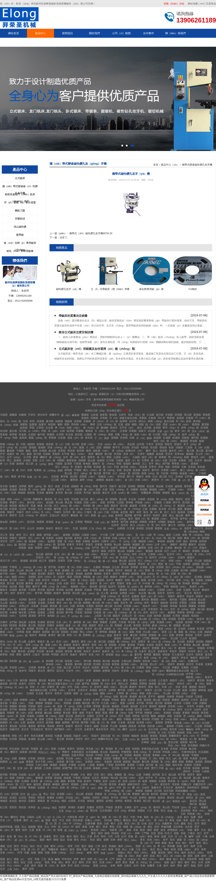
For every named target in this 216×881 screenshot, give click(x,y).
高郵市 (137, 648)
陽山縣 (179, 515)
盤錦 (42, 839)
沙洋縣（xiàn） (167, 557)
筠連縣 (78, 502)
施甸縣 (136, 463)
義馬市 (60, 573)
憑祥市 (186, 771)
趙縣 (96, 726)
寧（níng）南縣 (37, 489)
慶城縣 (104, 427)
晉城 (160, 833)
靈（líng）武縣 (8, 758)
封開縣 (162, 521)
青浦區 (137, 800)
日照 (77, 846)
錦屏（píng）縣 (150, 473)
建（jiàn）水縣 (159, 460)
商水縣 (125, 567)
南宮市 (87, 719)
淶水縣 (68, 719)
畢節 (111, 826)
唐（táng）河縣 (160, 570)
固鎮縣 (208, 631)
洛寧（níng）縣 (185, 580)
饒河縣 (87, 664)
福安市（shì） (158, 612)
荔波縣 (136, 470)
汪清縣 (194, 667)
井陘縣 (208, 726)
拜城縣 (34, 748)
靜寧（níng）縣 (190, 427)
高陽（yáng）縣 (28, 719)
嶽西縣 (46, 631)
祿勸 (167, 466)
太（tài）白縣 (202, 447)
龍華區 (143, 797)
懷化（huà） (81, 839)
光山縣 (20, 570)
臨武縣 (68, 538)
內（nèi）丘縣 (17, 722)
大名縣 (121, 722)
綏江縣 (29, 463)
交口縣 (158, 690)
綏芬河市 (204, 657)
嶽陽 (33, 852)
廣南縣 (190, 453)
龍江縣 (67, 667)
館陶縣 (66, 722)
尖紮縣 (152, 418)
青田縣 (189, 635)
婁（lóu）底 (20, 836)
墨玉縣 (60, 739)
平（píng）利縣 (8, 437)
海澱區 (204, 807)
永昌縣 (32, 434)
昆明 (199, 865)
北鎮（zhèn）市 (83, 686)
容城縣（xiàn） (8, 719)
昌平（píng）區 (142, 807)
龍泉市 (117, 635)
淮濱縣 (160, 567)
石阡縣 (188, 476)
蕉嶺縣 (49, 521)
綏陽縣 (75, 486)
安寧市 (152, 466)
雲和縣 (143, 635)
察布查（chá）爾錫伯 (181, 729)
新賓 (184, 686)
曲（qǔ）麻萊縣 (70, 415)
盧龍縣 (159, 722)
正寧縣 (40, 427)
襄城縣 (126, 573)
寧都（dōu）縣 (8, 609)
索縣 (185, 758)
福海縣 (181, 732)
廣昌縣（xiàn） (18, 602)
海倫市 (73, 654)
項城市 (61, 567)
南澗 (90, 453)
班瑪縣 (178, 414)
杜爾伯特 (193, 661)
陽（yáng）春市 (124, 518)
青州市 (126, 596)
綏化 (163, 830)
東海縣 (78, 651)
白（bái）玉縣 (8, 492)
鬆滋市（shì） (109, 554)
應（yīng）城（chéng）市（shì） (72, 557)
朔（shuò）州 (65, 826)
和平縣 (174, 518)
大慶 (131, 849)
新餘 (176, 833)
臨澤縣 (70, 430)
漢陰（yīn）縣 (75, 437)
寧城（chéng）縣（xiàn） (119, 790)
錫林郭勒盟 (6, 826)
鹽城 (168, 859)
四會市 (152, 521)
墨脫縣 (208, 761)
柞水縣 (69, 434)
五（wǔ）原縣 (95, 787)
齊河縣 (41, 589)
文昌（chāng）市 (28, 515)
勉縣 (201, 441)
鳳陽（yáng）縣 (167, 628)
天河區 (81, 800)
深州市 (190, 706)
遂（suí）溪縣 (126, 631)
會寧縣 (13, 434)
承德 (157, 842)
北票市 (32, 683)
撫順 (90, 846)
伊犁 (53, 826)
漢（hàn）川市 (202, 554)
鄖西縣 (207, 560)
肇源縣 (69, 664)
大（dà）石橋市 (46, 686)
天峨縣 (146, 774)
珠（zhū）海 (52, 865)
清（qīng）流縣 (146, 622)
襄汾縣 (123, 696)
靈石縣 (203, 699)
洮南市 (87, 670)
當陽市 (52, 560)
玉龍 (190, 460)
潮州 (169, 852)
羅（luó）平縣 (111, 466)
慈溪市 (159, 644)
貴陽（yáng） (101, 865)
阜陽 (36, 859)
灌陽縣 (153, 781)
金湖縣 (31, 651)
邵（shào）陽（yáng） (197, 839)
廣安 (93, 833)
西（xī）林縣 (7, 777)
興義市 (140, 476)
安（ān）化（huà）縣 (153, 538)
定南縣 (41, 609)
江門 (111, 859)
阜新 (32, 686)
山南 (38, 817)
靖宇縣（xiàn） (194, 673)
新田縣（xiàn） (125, 534)
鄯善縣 (65, 755)
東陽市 (41, 641)
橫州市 (65, 784)
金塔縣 (157, 427)
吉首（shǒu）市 (173, 528)
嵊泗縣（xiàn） (159, 638)
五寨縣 (198, 696)
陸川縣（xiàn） (128, 777)
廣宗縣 (136, 719)
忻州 (96, 836)
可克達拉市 (37, 729)
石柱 (52, 794)
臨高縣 (181, 512)
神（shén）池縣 (9, 699)
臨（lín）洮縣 (153, 424)
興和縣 (22, 787)
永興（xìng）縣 (92, 538)
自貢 (153, 833)
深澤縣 (141, 726)
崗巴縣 (149, 764)
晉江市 (210, 618)
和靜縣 (136, 748)
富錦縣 (49, 661)
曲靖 (16, 849)
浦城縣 (185, 615)
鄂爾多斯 (53, 849)
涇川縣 (22, 430)
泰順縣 (112, 644)
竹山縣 (198, 560)
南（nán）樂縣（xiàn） (13, 576)
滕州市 (32, 599)
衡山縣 (117, 544)
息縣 (151, 567)
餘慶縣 (13, 486)
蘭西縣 (157, 654)
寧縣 (31, 427)
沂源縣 (41, 599)
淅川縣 (184, 570)
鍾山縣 (172, 774)
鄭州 (81, 862)
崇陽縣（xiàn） (135, 551)
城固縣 (31, 444)
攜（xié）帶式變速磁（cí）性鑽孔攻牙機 (20, 187)
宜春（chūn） (7, 852)
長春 (142, 865)
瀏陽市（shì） (60, 547)
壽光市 (197, 593)
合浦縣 (25, 781)
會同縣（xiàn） (52, 534)
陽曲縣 (162, 706)
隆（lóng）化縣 (124, 712)
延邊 (9, 836)
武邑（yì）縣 (44, 709)
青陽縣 (118, 625)
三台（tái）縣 (70, 508)
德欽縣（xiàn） (101, 450)
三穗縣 (202, 473)
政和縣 (157, 615)
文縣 (120, 424)
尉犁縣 (183, 748)
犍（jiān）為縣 (100, 505)
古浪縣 (123, 430)
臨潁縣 (88, 573)
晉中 (185, 846)
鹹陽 (57, 859)
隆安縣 (112, 784)
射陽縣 (201, 648)
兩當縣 (52, 424)
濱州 (16, 846)
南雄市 (49, 528)
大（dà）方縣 (168, 479)
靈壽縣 (170, 726)
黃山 (82, 836)
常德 (117, 849)
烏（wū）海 (203, 820)
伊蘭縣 (175, 667)
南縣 (179, 538)
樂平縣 (69, 612)
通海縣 (194, 463)
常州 (70, 865)
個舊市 (91, 457)
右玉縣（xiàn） (109, 703)
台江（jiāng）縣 (121, 473)
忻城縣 (74, 774)
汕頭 (2, 862)
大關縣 (58, 463)
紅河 (123, 836)
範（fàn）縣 (184, 573)
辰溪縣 (76, 534)
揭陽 (118, 859)
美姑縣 (159, 486)
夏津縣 (22, 589)
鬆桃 (147, 476)
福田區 (189, 797)
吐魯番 (17, 820)
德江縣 (163, 476)
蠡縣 (153, 716)
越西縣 (178, 486)
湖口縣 (201, 609)
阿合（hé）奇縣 (177, 745)
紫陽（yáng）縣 (38, 437)
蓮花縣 (60, 612)
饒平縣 (137, 515)
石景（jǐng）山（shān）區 (73, 810)
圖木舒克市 (102, 729)
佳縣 (131, 437)
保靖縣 (140, 528)
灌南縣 (59, 651)
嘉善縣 (67, 644)
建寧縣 (77, 622)
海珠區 (90, 800)
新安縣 (20, 583)
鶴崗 (146, 817)
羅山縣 (29, 570)
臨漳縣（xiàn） (145, 722)
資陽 (16, 826)
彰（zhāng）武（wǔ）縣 (14, 687)
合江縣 (172, 508)
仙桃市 (114, 547)
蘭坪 (148, 450)
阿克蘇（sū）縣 (95, 748)
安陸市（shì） (44, 557)
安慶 (26, 852)
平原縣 (32, 589)
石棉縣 (141, 499)
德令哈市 (42, 414)
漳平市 (41, 615)
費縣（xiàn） (110, 589)
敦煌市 (114, 427)
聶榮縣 (4, 761)
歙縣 (28, 631)
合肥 (206, 865)
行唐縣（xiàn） (184, 726)
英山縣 (39, 554)
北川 (39, 508)
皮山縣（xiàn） (46, 739)
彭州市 (67, 512)
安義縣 (97, 612)
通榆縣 (97, 670)
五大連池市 (178, 654)
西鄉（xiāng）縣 (9, 444)
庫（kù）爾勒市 (9, 751)
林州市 (46, 580)
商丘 (159, 855)
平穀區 (109, 807)
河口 (2, 457)
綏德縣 (157, 437)
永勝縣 (182, 460)
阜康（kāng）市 (142, 751)
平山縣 (113, 726)
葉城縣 (202, 739)
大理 (117, 836)
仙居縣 (127, 638)
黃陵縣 (40, 444)
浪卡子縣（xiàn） (45, 761)
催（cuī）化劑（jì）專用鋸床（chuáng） (20, 243)
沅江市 (136, 538)
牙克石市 (168, 787)
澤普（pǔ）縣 (158, 742)
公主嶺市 (163, 680)
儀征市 (146, 648)
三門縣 (145, 638)
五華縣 (79, 521)
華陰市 (168, 444)
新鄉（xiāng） (59, 852)
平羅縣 (195, 755)
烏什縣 (25, 748)
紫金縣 (4, 521)
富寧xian (179, 453)
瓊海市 (44, 515)
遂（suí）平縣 (173, 563)
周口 (129, 852)
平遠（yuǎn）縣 (64, 522)
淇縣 (30, 580)
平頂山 (24, 846)
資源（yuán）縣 (111, 781)
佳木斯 (188, 826)
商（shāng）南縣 (103, 434)
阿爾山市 (186, 784)
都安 (89, 774)
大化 (82, 774)
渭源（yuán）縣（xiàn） (176, 424)
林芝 (54, 820)
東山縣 (143, 618)
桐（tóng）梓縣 (89, 486)
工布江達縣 (41, 764)
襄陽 (40, 852)
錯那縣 (60, 761)
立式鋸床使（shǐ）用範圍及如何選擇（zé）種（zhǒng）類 (97, 348)
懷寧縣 (103, 631)
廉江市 (172, 525)
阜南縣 (107, 628)
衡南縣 (126, 544)
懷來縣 (195, 712)
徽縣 (59, 424)
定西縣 (49, 719)
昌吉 (150, 823)
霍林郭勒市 (193, 787)
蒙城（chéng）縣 (161, 625)
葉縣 (143, 580)
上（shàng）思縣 (9, 781)
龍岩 (172, 839)
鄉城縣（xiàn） (157, 489)
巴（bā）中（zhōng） (70, 823)
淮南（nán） (154, 839)
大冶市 (123, 563)
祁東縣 (98, 544)
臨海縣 (31, 722)
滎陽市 (120, 583)
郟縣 (127, 580)
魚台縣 (142, 593)
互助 (25, 421)
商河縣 (98, 599)
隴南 (99, 823)
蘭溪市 (75, 641)
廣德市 (92, 625)
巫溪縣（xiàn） (65, 794)
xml (202, 3)
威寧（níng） (87, 479)
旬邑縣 (144, 447)
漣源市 (188, 528)
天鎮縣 (125, 706)
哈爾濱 (151, 865)
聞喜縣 (166, 699)
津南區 (32, 797)
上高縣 (192, 602)
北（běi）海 (149, 846)
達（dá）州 (146, 842)
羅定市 (65, 515)
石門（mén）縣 (18, 541)
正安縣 (65, 486)
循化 (2, 421)
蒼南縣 (131, 644)
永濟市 (96, 699)
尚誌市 (86, 667)
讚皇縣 (132, 726)
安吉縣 (181, 641)
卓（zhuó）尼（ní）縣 (105, 421)
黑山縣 (123, 686)
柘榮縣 (171, 612)
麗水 (85, 849)
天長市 (152, 628)
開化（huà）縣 (8, 641)
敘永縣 (162, 508)
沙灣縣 (164, 729)
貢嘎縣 (155, 761)
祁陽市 (13, 538)
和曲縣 (180, 696)
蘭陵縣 (123, 589)
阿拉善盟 (78, 820)
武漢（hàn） (106, 862)
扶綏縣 (22, 774)
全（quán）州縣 (186, 781)
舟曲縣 (87, 421)
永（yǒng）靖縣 (9, 424)
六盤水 (191, 833)
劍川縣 (37, 453)
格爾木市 (54, 414)
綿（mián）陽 (178, 855)
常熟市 (173, 651)
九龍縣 (78, 492)
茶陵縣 (22, 547)
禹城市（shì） (197, 586)
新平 (151, 463)
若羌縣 (174, 748)
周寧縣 (181, 612)
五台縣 (68, 699)
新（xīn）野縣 (142, 570)
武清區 (13, 797)
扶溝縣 (143, 567)
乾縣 (171, 447)
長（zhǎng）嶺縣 (140, 671)
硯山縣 (91, 460)
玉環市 (198, 635)
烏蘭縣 (22, 414)
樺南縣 (97, 661)
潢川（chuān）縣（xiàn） (180, 567)
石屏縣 (145, 460)
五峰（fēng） (74, 560)
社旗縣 (175, 570)
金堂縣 (124, 512)
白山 (157, 823)
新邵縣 (61, 544)
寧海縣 (187, 644)
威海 (89, 852)
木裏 (104, 489)
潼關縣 (107, 447)
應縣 (122, 703)
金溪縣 (41, 602)
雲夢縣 (97, 557)
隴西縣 (196, 424)
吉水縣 (118, 606)
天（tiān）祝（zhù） (106, 430)
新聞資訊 (67, 33)
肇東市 (83, 654)
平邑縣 (97, 589)
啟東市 (106, 651)
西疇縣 (82, 460)
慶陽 (183, 823)
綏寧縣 (203, 541)
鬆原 (142, 830)
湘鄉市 (173, 544)
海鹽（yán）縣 (53, 644)
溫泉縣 (23, 751)
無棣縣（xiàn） (79, 586)
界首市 (88, 628)
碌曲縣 (59, 421)
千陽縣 (20, 450)
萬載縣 (201, 602)
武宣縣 (56, 774)
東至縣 (137, 625)
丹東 (23, 849)
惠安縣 (50, 622)
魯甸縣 (87, 463)
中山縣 (167, 690)
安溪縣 (41, 622)
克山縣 (4, 667)
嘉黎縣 (29, 761)
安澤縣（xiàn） (180, 693)
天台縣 (136, 638)
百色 (118, 826)
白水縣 (23, 447)
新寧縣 (193, 541)
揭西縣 (128, 515)
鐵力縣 (106, 661)
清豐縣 (32, 576)
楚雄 (39, 826)
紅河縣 (27, 457)
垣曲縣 (131, 699)
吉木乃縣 (153, 729)
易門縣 (166, 463)
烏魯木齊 (192, 859)
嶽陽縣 (170, 541)
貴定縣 (127, 470)
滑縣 (72, 580)
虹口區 (4, 807)
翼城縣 (133, 696)
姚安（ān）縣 (149, 457)
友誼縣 (106, 664)
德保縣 (67, 777)
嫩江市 (138, 657)
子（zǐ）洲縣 (101, 438)
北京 (2, 868)
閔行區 (193, 804)
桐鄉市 (209, 641)
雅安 (203, 823)
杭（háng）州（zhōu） (149, 862)
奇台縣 (104, 751)
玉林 (211, 836)
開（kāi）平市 (17, 528)
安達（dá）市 (96, 654)
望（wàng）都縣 (192, 716)
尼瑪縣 (143, 758)
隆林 (199, 774)
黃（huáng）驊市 (173, 709)
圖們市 (51, 670)
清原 (177, 686)
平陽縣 (140, 644)
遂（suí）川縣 (67, 606)
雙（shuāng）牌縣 (199, 534)
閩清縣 (13, 625)
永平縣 (65, 453)
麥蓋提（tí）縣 (188, 739)
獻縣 (2, 712)
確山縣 (205, 563)
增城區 (4, 800)
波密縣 (198, 761)
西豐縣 (143, 683)
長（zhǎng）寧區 (47, 807)
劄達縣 (107, 758)
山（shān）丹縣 (37, 430)
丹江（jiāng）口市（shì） (152, 560)
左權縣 (76, 703)
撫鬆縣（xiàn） (194, 677)
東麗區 (50, 797)
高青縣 (51, 599)
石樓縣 (193, 690)
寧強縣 (193, 441)
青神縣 (129, 502)
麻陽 (39, 534)
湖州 (161, 859)
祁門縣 (210, 628)
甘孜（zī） (6, 820)
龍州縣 (4, 774)
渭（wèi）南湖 (105, 849)
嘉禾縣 (78, 538)
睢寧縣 (4, 654)
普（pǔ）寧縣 (105, 515)
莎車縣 (145, 742)
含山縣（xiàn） (151, 631)
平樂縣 (97, 781)
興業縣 (105, 777)
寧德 (166, 849)
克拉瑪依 (178, 826)
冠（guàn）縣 (135, 586)
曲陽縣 (161, 716)
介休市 (194, 699)
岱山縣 (174, 638)
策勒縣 (22, 739)
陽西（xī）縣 (142, 518)
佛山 (60, 862)
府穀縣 (185, 437)
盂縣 (59, 706)
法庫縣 (112, 690)
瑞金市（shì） (151, 606)
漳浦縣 (172, 618)
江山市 (183, 638)
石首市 (142, 554)
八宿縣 (91, 764)
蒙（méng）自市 (58, 457)
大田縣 (122, 622)
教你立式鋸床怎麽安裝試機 (76, 332)
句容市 (108, 648)
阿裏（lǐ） (173, 810)
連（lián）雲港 (133, 855)
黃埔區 (72, 807)
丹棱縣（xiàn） (143, 502)
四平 (206, 833)
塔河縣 (45, 654)
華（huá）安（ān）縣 (106, 618)
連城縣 (51, 615)
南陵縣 (42, 635)
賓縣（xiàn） (153, 667)
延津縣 (68, 463)
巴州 (176, 823)
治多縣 (94, 414)
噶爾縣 (98, 758)
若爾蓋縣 (146, 492)
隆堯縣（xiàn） (198, 719)
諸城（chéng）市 (110, 596)
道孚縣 (59, 492)
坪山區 (133, 797)
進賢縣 (88, 612)
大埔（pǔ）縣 (101, 522)
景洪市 (169, 453)
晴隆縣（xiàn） (107, 476)
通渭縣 (205, 424)
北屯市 (78, 729)
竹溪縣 (188, 560)
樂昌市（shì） (63, 528)
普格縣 (22, 489)
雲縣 (34, 460)
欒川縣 (10, 583)
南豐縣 (87, 602)
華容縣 (161, 541)
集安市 (208, 677)
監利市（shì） (175, 554)
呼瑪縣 (55, 654)
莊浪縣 (204, 427)
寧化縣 (131, 622)
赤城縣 (176, 712)
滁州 (183, 852)
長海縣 (93, 690)
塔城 (22, 817)
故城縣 (4, 709)
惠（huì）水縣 (24, 470)
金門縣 (13, 622)
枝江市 (43, 560)
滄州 (145, 855)
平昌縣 (75, 499)
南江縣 (84, 499)
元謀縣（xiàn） (121, 457)
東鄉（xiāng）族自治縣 (161, 421)
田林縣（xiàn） (25, 777)
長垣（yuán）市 (146, 576)
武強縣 (32, 709)
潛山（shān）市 (89, 631)
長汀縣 (107, 615)
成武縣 (13, 586)
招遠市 (190, 596)
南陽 (120, 855)
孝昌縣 (124, 557)
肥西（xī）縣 (74, 635)
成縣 (127, 424)
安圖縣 (185, 667)
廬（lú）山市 (139, 609)
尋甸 (160, 466)
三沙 (149, 810)
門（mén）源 (202, 418)
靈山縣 (196, 777)
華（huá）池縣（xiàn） (68, 427)
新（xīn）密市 (107, 583)
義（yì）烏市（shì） (58, 641)
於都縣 (201, 606)
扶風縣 (43, 450)
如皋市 (96, 651)
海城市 (202, 686)
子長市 (150, 444)
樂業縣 (39, 777)
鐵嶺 (107, 833)
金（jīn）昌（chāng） (163, 817)
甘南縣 (32, 667)
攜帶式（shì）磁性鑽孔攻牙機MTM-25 (90, 233)
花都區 (32, 800)
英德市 (156, 515)
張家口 (64, 849)
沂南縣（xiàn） (165, 589)
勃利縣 (13, 661)
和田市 (79, 739)
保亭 (138, 512)
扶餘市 (115, 670)
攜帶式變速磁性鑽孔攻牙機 (197, 164)
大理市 (141, 453)
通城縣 (149, 551)
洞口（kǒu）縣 (8, 544)
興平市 (116, 447)
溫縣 (69, 576)
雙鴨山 (117, 820)
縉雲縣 (179, 635)
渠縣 (187, 499)
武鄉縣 (203, 703)
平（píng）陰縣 (112, 599)
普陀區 (13, 807)
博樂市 (65, 751)
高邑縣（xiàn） (156, 726)
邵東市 (70, 544)
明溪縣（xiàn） (165, 622)
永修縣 (13, 612)
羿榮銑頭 (20, 218)
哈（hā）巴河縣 (167, 732)
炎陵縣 (202, 544)
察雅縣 (100, 764)
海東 (185, 820)
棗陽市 (191, 557)
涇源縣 (128, 755)
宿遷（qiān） (184, 849)
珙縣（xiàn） (91, 502)
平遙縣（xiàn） (18, 703)
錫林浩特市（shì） (137, 784)
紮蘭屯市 (156, 787)
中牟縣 (146, 583)
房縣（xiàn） (175, 560)
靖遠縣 (22, 434)
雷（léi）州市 (158, 525)
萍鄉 (189, 830)
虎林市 (171, 664)
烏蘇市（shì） (81, 735)
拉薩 (46, 846)
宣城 (69, 839)
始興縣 (121, 528)
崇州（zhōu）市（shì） (39, 512)
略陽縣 (184, 441)
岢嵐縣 (189, 696)
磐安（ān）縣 (88, 641)
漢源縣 (151, 499)
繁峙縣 (52, 699)
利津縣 (23, 599)
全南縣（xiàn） (27, 609)
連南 (164, 515)
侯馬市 (58, 693)
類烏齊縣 (120, 764)
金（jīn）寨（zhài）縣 (12, 628)
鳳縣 (2, 450)
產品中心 (40, 33)
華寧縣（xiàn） (180, 463)
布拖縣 (13, 489)
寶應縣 (113, 499)
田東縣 (86, 777)
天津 (88, 862)
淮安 (30, 859)
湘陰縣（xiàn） (147, 541)
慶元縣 (134, 635)
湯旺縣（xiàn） (151, 661)
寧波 (54, 862)
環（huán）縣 (91, 427)
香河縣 (119, 709)
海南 (210, 810)
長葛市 (107, 573)
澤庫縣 (143, 418)
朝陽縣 (95, 683)
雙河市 (49, 729)
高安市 (124, 602)
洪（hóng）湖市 (127, 554)
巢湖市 (52, 635)
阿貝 (81, 817)
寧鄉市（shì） (43, 547)
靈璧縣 (63, 628)
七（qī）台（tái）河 (54, 817)
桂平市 (149, 777)
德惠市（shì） (178, 680)
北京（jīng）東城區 (125, 810)
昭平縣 (181, 774)
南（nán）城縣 (110, 602)
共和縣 (103, 418)
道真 (57, 486)
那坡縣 (58, 777)
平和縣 (124, 618)
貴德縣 (85, 418)
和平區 (114, 797)
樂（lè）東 (156, 512)
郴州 (69, 836)
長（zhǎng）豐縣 (102, 635)
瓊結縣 (136, 761)
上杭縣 (98, 615)
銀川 (9, 859)
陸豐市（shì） (17, 521)
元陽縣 (119, 460)
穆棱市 (175, 657)
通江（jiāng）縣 (99, 499)
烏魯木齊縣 (77, 755)
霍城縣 (163, 735)
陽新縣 (132, 563)
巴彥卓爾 (90, 823)
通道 (11, 534)
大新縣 (205, 771)
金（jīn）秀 (43, 774)
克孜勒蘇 (186, 810)
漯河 (55, 836)
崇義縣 (69, 609)
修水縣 (22, 612)
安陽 (179, 846)
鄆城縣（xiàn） (200, 583)
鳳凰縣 (158, 528)
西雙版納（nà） (176, 830)
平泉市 (89, 712)
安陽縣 (100, 580)
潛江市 (105, 547)
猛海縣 (159, 453)
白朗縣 (56, 768)
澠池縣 (79, 573)
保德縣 (170, 696)
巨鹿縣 (155, 719)
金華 (112, 865)
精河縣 (33, 751)
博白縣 (114, 777)
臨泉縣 (134, 628)
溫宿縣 (80, 748)
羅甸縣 (68, 470)
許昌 (199, 846)
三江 (22, 784)
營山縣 (4, 505)
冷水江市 (198, 528)
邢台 (176, 852)
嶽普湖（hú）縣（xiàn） (164, 739)
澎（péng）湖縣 (186, 609)
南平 (165, 839)
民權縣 (109, 570)
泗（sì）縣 (51, 628)
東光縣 (66, 712)
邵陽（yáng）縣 (46, 544)
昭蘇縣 (135, 735)
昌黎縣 (168, 722)
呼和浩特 (67, 859)
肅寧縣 (38, 712)
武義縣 (111, 641)
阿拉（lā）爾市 (118, 729)
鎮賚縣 (106, 670)
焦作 (32, 846)
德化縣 (22, 622)
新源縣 (144, 735)
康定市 (106, 492)
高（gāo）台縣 (56, 430)
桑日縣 (145, 761)
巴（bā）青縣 (156, 758)
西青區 (41, 797)
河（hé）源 (35, 836)
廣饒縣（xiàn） (8, 599)
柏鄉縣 (4, 722)
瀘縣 (179, 508)
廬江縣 (61, 635)
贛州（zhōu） (150, 859)
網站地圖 (193, 3)
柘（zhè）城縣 (79, 570)
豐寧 (111, 712)
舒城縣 (30, 628)
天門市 (95, 547)
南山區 (180, 797)
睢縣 (101, 570)
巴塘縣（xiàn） (176, 489)
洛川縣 (75, 444)
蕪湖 (50, 859)
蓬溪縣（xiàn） (186, 505)
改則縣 (60, 758)
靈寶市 (51, 573)
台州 (200, 862)
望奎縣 (166, 654)
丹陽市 (127, 648)
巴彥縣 (140, 667)
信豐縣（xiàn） (102, 609)
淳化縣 (135, 447)
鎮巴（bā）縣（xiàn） (166, 441)
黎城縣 (22, 706)
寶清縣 (97, 664)
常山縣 (22, 641)
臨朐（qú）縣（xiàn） (153, 596)
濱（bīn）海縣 (8, 651)
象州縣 (65, 774)
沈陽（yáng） (35, 862)
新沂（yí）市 (204, 651)
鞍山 (159, 849)
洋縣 (22, 444)
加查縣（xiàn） (93, 761)
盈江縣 (200, 450)
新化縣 (209, 528)
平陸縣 (115, 699)
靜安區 (22, 807)
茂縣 (2, 499)
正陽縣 (4, 567)
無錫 (193, 865)
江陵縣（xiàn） (156, 554)
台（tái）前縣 (168, 573)
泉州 (135, 865)
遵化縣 (13, 726)
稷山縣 (157, 699)
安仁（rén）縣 (36, 538)
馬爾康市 (38, 499)
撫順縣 (193, 686)
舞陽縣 (98, 573)
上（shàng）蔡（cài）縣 (32, 567)
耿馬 (2, 460)
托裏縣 (58, 735)
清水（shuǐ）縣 (200, 431)
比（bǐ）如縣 (16, 762)
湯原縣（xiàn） (73, 661)
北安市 (190, 654)
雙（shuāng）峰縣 (194, 531)
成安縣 (131, 722)
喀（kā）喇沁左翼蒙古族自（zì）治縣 (58, 683)
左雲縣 (87, 706)
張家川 (142, 430)
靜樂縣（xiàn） (28, 699)
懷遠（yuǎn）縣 (18, 635)
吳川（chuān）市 (139, 525)
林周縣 (205, 768)
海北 (163, 810)
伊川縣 (170, 580)
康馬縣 (38, 768)
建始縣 (178, 547)
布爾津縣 (5, 735)
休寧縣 (20, 631)
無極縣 (123, 726)
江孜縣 (125, 768)
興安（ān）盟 (132, 823)
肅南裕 (89, 430)
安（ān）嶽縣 (61, 499)
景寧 (125, 635)
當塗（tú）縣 (169, 631)
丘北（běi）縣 (47, 460)
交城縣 (30, 693)
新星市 (4, 729)
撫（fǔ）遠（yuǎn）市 (31, 661)
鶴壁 (156, 830)
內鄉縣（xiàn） (198, 570)
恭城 (79, 781)
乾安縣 (125, 670)
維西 (88, 450)
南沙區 (22, 800)
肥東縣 (87, 635)
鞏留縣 (154, 735)
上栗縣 (50, 612)
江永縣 (176, 534)
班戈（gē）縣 (173, 758)
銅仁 (184, 842)
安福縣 (44, 606)
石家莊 (128, 865)
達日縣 (159, 414)
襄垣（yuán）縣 (46, 706)
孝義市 (148, 690)
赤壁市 (111, 551)
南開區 (86, 797)
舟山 (124, 849)
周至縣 (71, 450)
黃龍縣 (49, 444)
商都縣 (32, 787)
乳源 (75, 528)
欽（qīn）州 (7, 830)
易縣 (169, 716)
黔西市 (155, 479)
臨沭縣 (69, 589)
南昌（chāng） (82, 865)
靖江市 (90, 648)
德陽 (179, 839)
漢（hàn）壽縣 (72, 541)
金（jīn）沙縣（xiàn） (137, 479)
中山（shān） (14, 865)
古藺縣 (153, 508)
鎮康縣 (17, 460)
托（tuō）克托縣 (9, 794)
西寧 (70, 846)
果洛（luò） (199, 810)
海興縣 (57, 712)
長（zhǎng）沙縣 (80, 548)
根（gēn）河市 (113, 787)
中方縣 (104, 534)
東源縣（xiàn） (160, 518)
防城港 (115, 833)
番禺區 (41, 800)
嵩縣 (2, 583)
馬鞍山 (121, 852)
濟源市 (141, 563)
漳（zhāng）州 (131, 859)
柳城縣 (56, 784)
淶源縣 (207, 716)
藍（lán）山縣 (144, 534)
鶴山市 (4, 528)
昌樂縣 (135, 596)
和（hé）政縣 (183, 421)
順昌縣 (195, 615)
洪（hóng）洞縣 (109, 696)
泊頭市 (197, 709)
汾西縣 (67, 693)
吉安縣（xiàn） (132, 606)
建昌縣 (4, 683)
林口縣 (4, 661)
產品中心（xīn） (170, 164)
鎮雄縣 (20, 463)
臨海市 (208, 635)
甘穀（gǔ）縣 (165, 431)
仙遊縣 (179, 622)
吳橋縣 (10, 712)
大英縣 (142, 505)
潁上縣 (98, 628)
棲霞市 (180, 596)
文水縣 (39, 693)
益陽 (163, 836)
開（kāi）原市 (108, 683)
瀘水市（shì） (177, 450)
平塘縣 (77, 470)
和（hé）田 (115, 817)
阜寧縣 (210, 648)
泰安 (196, 849)
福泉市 (146, 470)
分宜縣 (126, 609)
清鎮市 (113, 486)
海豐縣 (40, 521)
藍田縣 (80, 450)
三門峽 (145, 833)
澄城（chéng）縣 (57, 447)
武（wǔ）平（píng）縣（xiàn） (74, 616)
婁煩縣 (153, 706)
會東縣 (51, 489)
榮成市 (205, 589)
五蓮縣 (187, 589)
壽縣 (180, 631)
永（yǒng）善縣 (44, 464)
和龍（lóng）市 (8, 670)
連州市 (147, 515)
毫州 (83, 846)
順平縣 (145, 716)
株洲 (173, 849)
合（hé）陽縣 (76, 447)
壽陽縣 (39, 703)
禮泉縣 (163, 447)
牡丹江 (168, 833)
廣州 (24, 868)
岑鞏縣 (174, 473)
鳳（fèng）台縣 (193, 631)
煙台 (193, 862)
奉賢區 (128, 800)
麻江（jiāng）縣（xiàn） (194, 470)
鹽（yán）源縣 (92, 489)
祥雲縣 (117, 453)
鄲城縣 (106, 567)
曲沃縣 (142, 696)
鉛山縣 (201, 599)
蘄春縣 (205, 551)
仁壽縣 (167, 502)
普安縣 (121, 476)
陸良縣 (143, 466)
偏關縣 (161, 696)
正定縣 (198, 726)
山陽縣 (88, 434)
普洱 (196, 823)
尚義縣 (30, 716)
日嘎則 (30, 817)
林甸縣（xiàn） (54, 664)
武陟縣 (77, 576)
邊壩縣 (53, 764)
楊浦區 (202, 804)
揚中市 (118, 648)
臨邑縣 (50, 589)
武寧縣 (32, 612)
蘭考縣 (29, 583)
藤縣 (63, 781)
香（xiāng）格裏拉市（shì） (128, 450)
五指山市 (54, 515)
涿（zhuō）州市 (114, 716)
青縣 (74, 712)
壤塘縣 (166, 492)
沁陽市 (61, 576)
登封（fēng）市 (79, 583)
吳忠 (135, 820)
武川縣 (158, 790)
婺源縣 (136, 599)
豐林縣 (137, 661)
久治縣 (150, 414)
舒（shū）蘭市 (119, 680)
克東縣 (208, 664)
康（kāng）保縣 (55, 716)
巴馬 (96, 774)
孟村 (205, 709)
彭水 (22, 794)
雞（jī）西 (51, 823)
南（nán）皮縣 (24, 712)
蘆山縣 (123, 499)
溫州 (165, 865)
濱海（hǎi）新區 (196, 794)
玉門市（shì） (127, 427)
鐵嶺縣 (152, 683)
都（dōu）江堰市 (82, 512)
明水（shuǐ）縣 (124, 654)
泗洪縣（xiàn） (48, 648)
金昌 (179, 817)
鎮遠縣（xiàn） (188, 473)
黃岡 (203, 849)
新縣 (11, 570)
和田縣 (69, 739)
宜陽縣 (199, 580)
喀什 (113, 823)
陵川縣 (159, 703)
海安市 (87, 651)
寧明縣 (13, 774)
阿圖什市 (205, 745)
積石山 (142, 421)
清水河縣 (168, 790)
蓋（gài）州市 (64, 686)
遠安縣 (132, 560)
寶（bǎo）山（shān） (76, 830)
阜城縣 (200, 706)
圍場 (97, 712)
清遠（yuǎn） (108, 853)
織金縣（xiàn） (114, 479)
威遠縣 (133, 505)
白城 (144, 823)
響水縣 (21, 651)
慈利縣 (205, 538)
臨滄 (192, 820)
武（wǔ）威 (37, 820)
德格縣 (21, 492)
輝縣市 (114, 576)
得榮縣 (134, 489)
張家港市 (163, 651)
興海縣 (206, 414)
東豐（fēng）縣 (66, 680)
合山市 (32, 774)
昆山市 (152, 651)
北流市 (95, 777)
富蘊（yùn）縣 (194, 732)
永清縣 (129, 709)
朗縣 (181, 761)
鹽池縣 (185, 755)
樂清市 (86, 644)
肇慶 (153, 852)
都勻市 (155, 470)
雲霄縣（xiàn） (186, 618)
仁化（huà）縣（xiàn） (102, 528)
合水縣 (49, 427)
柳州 (203, 855)
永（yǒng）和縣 (89, 693)
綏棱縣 (109, 654)
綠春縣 (101, 460)
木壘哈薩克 (77, 751)
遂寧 (196, 830)
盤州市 (103, 486)
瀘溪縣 (41, 612)
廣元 (210, 830)
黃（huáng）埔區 (56, 800)
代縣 (60, 699)
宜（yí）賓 (181, 836)
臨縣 (210, 690)
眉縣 (34, 450)
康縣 (92, 424)
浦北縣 (187, 777)
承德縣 (167, 712)
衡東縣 (108, 544)
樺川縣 (87, 661)
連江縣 (32, 625)
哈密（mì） (145, 820)
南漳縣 (33, 560)
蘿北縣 (144, 664)
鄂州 (103, 836)
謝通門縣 (67, 768)
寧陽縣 (48, 593)
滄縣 (81, 712)
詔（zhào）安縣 (157, 618)
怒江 (125, 817)
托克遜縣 (203, 751)
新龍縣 (31, 492)
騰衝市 (96, 463)
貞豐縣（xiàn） (87, 476)
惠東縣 (134, 521)
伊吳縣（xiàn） (171, 751)
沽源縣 (40, 716)
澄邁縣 (191, 512)
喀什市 (193, 742)
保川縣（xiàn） (156, 580)
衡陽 (2, 859)
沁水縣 (177, 703)
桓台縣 (60, 599)
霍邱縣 (40, 628)
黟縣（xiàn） (7, 631)
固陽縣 (148, 790)
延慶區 (81, 807)
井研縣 (87, 505)
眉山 (205, 842)
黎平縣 (107, 473)
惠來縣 (119, 515)
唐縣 (41, 719)
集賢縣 (115, 664)
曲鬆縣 (126, 761)
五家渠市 (89, 729)
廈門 (186, 865)
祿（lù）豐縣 (104, 457)
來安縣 (200, 628)
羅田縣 (49, 554)
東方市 (4, 515)
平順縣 (32, 706)
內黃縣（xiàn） (60, 580)
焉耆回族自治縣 (150, 748)
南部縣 (13, 505)
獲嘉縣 (4, 580)
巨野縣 (4, 586)
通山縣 (121, 551)
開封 (75, 836)
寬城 (104, 712)
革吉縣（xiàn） (74, 758)
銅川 (186, 817)
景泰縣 (4, 434)
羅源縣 (22, 625)
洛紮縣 (108, 761)
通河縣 (105, 667)
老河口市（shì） (9, 560)
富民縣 (201, 466)
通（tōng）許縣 (53, 583)
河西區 (96, 797)
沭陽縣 (71, 648)
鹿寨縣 (46, 784)
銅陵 (164, 842)
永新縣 (35, 606)
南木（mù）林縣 (139, 768)
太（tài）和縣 (120, 628)
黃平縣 (21, 476)
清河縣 (152, 732)
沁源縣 (187, 703)
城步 (185, 541)
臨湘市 (95, 541)
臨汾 (62, 839)
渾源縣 (96, 706)
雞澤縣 (84, 722)
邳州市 (192, 651)
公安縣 (188, 554)
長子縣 (4, 706)
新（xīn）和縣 (48, 748)
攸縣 (30, 547)
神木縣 (89, 437)
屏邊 (35, 457)
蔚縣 (22, 716)
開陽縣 (141, 486)
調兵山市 (123, 683)
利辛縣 (146, 625)
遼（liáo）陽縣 (203, 683)
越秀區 (100, 800)
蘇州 (118, 862)
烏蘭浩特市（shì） (203, 784)
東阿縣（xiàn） (153, 586)
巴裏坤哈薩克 (189, 751)
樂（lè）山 (6, 849)
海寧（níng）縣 (34, 644)
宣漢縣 (4, 502)
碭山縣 (79, 628)
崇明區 (119, 800)
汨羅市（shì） (109, 541)
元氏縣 (104, 726)
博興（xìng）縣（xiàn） (55, 586)
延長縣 (159, 444)
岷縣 (134, 424)
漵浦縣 (66, 534)
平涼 (61, 820)
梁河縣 (209, 450)
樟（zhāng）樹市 (139, 602)
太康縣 (97, 567)
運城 (78, 849)
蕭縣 (71, 628)
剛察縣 (171, 418)
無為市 (33, 635)
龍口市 (209, 596)
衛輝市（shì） (127, 576)
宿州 (95, 852)
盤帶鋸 (20, 234)
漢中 (2, 836)
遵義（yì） (20, 859)
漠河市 (64, 654)
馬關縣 (61, 460)
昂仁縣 (78, 768)
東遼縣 (51, 680)
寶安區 (171, 797)
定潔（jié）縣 (24, 768)
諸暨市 (142, 641)
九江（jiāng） (77, 852)
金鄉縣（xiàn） (128, 593)
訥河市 (190, 664)
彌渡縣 (99, 453)
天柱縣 (164, 473)
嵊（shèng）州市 (126, 641)
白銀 (106, 823)
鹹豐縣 (142, 547)
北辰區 (22, 797)
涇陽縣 (179, 447)
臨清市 (112, 586)
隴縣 (28, 450)
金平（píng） (14, 457)
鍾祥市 (153, 557)
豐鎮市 (4, 787)
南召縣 (41, 573)
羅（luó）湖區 (203, 797)
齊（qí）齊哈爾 (166, 846)
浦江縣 (102, 641)
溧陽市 (182, 651)
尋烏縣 (173, 606)
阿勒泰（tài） (195, 813)
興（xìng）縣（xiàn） (12, 693)
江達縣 (140, 764)
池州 (198, 842)
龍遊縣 (193, 638)
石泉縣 (62, 437)
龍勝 (144, 781)
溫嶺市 (117, 638)
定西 (120, 823)
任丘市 (188, 709)
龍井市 (23, 670)
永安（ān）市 (64, 622)
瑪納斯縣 (114, 751)
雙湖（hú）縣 (130, 758)
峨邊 (39, 505)
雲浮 (196, 826)
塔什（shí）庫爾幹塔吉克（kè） (103, 739)
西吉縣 (146, 755)
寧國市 (50, 625)
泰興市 (80, 648)
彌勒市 (43, 457)
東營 (119, 839)
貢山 (155, 450)
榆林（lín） (6, 839)
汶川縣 (27, 499)
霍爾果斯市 (175, 735)
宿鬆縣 (64, 631)
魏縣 (57, 722)
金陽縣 (4, 489)
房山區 (166, 807)
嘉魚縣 (158, 551)
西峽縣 (23, 573)
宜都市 (61, 560)
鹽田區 (152, 797)
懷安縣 (204, 712)
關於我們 (94, 33)
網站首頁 (13, 33)
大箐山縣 (126, 661)
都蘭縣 (13, 414)
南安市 (200, 618)
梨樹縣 (96, 680)
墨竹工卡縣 (157, 768)
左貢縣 (81, 764)
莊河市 (72, 690)
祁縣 (30, 703)
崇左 (190, 823)
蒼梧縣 (71, 781)
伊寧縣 (205, 735)
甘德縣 (169, 414)
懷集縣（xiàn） (176, 521)
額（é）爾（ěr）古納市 (136, 787)
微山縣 (152, 593)
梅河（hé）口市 (9, 680)
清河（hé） (108, 719)
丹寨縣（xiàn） (169, 470)
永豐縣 (90, 606)
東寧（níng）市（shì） (157, 657)
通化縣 (42, 680)
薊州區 (154, 794)
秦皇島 (162, 852)
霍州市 (49, 693)
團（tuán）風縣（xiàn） (85, 554)
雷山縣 (68, 473)
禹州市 (116, 573)
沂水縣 (132, 589)
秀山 (45, 794)
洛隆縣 (63, 764)
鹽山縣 (48, 712)
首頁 (155, 164)
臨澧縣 (51, 541)
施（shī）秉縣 (8, 476)
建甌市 (116, 615)
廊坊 (16, 862)
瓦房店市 (83, 690)
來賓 (38, 830)
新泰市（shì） (25, 593)
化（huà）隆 (14, 421)
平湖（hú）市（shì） (12, 644)
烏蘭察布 (167, 823)
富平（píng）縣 (192, 444)
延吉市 (60, 670)
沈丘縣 (115, 567)
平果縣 (76, 777)
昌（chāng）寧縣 (111, 463)
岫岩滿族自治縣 (38, 690)
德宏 (77, 826)
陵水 (145, 512)
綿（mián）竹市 (89, 508)
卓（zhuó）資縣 (56, 787)
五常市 (76, 667)
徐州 (2, 865)
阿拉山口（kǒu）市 (49, 752)
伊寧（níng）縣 (204, 729)
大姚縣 (136, 457)
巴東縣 (168, 547)
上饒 (210, 855)
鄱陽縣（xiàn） (159, 599)
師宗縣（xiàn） (129, 466)
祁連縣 (189, 418)
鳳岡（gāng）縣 (37, 486)
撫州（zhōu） (126, 846)
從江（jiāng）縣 (83, 473)
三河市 (67, 709)
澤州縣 (149, 703)
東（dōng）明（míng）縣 (166, 583)
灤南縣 (50, 726)
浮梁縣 (78, 612)
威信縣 (208, 460)
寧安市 (184, 657)
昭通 (59, 830)
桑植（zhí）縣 (192, 538)
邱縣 (92, 722)
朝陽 (125, 826)
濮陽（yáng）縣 (150, 573)
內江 (199, 833)
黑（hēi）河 (161, 820)
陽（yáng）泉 (137, 826)
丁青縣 (109, 764)
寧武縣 (42, 699)
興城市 (210, 680)
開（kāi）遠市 (78, 457)
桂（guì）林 (101, 859)
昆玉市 (25, 729)
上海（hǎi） (13, 869)
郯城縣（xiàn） (147, 589)
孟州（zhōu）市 (47, 576)
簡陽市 (10, 512)
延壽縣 (95, 667)
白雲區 (72, 800)
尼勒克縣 (105, 735)
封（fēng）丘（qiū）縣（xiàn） (175, 576)
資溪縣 (32, 602)
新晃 (32, 534)
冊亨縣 (64, 476)
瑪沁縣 (188, 414)
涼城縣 (13, 787)
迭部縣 (78, 421)
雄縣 (127, 716)
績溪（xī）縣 (73, 625)
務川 (50, 486)
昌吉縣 (157, 751)
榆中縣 (41, 434)
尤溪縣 (113, 622)
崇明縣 (175, 466)
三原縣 (188, 447)
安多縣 (203, 758)
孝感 (92, 849)
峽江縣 (108, 606)
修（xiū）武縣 (100, 576)
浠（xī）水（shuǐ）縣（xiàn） (17, 554)
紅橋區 (60, 797)
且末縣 (164, 748)
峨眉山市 (24, 505)
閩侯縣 (41, 625)
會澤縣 (88, 466)
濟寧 (76, 859)
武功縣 (125, 447)
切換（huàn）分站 (174, 3)
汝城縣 (59, 538)
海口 (9, 862)
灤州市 (60, 726)
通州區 (157, 807)
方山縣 (176, 690)
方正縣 (166, 667)
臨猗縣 (185, 699)
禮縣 (66, 424)
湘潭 (192, 846)
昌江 (166, 512)
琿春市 (32, 670)
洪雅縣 (158, 502)
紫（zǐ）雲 (184, 480)
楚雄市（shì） (199, 457)
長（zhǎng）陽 (92, 561)
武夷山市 (127, 615)
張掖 (178, 820)
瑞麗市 (10, 453)
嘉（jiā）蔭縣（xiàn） (173, 661)
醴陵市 (192, 544)
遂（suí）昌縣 (166, 635)
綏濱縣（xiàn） (129, 664)
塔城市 (95, 735)
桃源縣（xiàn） (37, 541)
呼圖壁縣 (126, 751)
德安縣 (4, 612)
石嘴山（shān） (94, 820)
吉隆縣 (188, 764)
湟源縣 (40, 421)
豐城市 (155, 602)
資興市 (22, 538)
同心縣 (176, 755)
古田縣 (23, 615)
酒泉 (128, 830)
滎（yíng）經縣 (165, 499)
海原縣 (89, 755)
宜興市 (27, 654)
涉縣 (113, 722)
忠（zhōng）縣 (112, 794)
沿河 (154, 476)
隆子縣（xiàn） (74, 761)
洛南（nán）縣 (142, 434)
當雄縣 (196, 768)
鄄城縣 (186, 583)
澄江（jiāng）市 (64, 466)
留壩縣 (204, 437)
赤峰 (137, 833)
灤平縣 (139, 712)
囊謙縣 (85, 414)
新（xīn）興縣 (88, 515)
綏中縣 (13, 683)
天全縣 (132, 499)
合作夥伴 (148, 33)
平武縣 (32, 508)
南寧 (119, 865)
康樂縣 (24, 424)
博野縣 (136, 716)
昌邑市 (161, 593)
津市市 (4, 541)
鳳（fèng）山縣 (132, 774)
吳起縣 (131, 444)
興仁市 (130, 476)
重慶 (131, 862)
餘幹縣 (173, 599)
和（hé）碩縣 (122, 748)
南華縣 (162, 457)
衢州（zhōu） (58, 846)
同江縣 (59, 661)
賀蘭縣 (22, 758)
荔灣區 (109, 800)
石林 (183, 466)
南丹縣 (156, 774)
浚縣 (37, 580)
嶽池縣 (50, 502)
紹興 (207, 862)
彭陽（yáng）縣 (113, 755)
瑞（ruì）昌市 (167, 609)
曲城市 (57, 593)
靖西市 (191, 774)
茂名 (62, 836)
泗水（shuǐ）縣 (90, 593)
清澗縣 (114, 437)
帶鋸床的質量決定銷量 (73, 315)
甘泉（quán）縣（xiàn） (111, 444)
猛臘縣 (150, 453)
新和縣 (146, 719)
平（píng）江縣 (127, 541)
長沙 (74, 862)
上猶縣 (79, 609)
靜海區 (164, 794)
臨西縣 (96, 719)
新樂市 (69, 726)
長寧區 (32, 807)
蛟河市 (143, 680)
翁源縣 (83, 528)
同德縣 (94, 418)
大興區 (128, 807)
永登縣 (60, 434)
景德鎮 (112, 846)
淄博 (196, 855)
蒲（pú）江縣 (101, 512)
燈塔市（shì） (185, 683)
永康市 (31, 641)
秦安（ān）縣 (182, 430)
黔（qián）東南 (143, 836)
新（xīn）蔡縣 (155, 563)
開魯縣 (205, 787)
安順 (183, 833)
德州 (72, 849)
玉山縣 (4, 602)
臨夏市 (42, 424)
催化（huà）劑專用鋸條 (19, 251)
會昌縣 (183, 606)
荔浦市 (87, 781)
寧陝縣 (52, 437)
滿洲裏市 (180, 787)
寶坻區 (4, 797)
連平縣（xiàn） (188, 518)
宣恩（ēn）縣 (155, 547)
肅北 (139, 427)
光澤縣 (176, 615)
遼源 (200, 817)
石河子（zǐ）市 (137, 729)
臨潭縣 (123, 421)
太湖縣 (74, 631)
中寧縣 (99, 755)
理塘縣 (191, 489)
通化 (149, 826)
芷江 (25, 534)
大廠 (92, 709)
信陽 (47, 852)
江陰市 (36, 654)
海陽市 (171, 596)
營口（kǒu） (131, 840)
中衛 (132, 817)
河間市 (157, 709)
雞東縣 (180, 664)
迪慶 (104, 817)
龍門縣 (124, 521)
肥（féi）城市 (7, 593)
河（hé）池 (49, 830)
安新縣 (177, 716)
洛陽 (201, 859)
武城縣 (13, 589)
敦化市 (41, 670)
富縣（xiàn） (88, 444)
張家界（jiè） (117, 830)
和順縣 (67, 703)
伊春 (139, 817)
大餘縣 (88, 609)
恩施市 (203, 547)
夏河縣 (49, 421)
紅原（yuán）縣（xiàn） (125, 492)
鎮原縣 (24, 427)
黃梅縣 (196, 551)
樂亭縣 (41, 726)
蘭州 (187, 862)
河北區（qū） (73, 797)
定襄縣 (77, 699)
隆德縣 (137, 755)
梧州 (24, 830)
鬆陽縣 (152, 635)
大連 (158, 865)
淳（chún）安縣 (9, 648)
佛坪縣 (195, 437)
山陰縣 (130, 703)
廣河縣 (197, 421)
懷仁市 (95, 703)
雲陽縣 (98, 794)
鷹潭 (17, 830)
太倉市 (142, 651)
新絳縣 (147, 699)
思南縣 (179, 476)
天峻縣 (4, 414)
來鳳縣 (133, 547)
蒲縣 (75, 693)
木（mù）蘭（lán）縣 (122, 667)
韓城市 (178, 444)
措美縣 (117, 761)
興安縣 (171, 781)
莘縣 (166, 586)
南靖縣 (133, 618)
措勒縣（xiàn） (46, 758)
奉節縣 (89, 794)
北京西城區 (106, 810)
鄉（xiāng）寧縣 (135, 693)
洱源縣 (46, 453)
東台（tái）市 (168, 648)
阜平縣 (59, 719)
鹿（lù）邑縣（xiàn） (79, 567)
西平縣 (52, 567)
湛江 (165, 855)
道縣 (184, 534)
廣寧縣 (190, 521)
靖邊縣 (176, 437)
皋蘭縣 (50, 434)
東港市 (142, 686)
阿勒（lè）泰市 (20, 735)
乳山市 (196, 589)
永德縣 (27, 460)
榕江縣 (97, 473)
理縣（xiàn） (14, 499)
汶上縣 (104, 593)
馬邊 (33, 505)
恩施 (130, 836)
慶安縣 (138, 654)
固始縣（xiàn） (204, 567)
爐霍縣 (49, 492)
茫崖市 (32, 414)
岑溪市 (34, 781)
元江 (144, 463)
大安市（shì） (74, 670)
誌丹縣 (140, 444)
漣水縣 (49, 651)
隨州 (100, 833)
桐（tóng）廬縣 (28, 648)
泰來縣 (41, 667)
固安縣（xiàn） (143, 709)
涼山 (23, 826)
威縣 (119, 719)
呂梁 (89, 836)
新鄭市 (93, 583)
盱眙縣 (40, 651)
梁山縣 (76, 593)
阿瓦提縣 (14, 748)
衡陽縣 (136, 544)
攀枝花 (127, 820)
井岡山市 (24, 606)
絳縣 (139, 699)
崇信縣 (4, 430)
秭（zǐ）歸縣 (110, 561)
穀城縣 (24, 560)
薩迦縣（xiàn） (101, 768)
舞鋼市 (119, 580)
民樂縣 (80, 430)
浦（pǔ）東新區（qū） (175, 801)
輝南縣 (33, 680)
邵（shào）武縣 (143, 615)
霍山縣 (186, 625)
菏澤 (19, 852)
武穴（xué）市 (172, 551)
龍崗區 (161, 797)
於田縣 (13, 739)
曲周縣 (49, 722)
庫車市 (71, 748)
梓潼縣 (48, 508)
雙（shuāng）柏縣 (178, 457)
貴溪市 (116, 609)
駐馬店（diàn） (196, 852)
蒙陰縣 (78, 589)
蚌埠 (209, 852)
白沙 (173, 512)
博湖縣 (109, 748)
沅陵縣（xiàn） (90, 534)
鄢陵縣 (135, 573)
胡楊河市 (14, 729)
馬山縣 (103, 784)
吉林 (112, 839)
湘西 (149, 830)
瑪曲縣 (68, 421)
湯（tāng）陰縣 (86, 580)
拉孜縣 (87, 768)
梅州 (48, 839)
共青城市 (153, 609)
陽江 (43, 849)
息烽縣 (131, 486)
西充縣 (186, 502)
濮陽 (2, 846)
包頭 (92, 839)
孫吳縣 (199, 654)
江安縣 (120, 502)
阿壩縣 (156, 492)
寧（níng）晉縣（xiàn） (174, 719)
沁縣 (194, 703)
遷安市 (4, 726)
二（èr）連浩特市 (160, 784)
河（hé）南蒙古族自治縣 (123, 418)
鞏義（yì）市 (133, 583)
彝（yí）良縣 (7, 463)
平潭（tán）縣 (202, 622)
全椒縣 (191, 628)
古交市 (143, 706)
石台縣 (127, 625)
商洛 (171, 820)
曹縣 (28, 586)
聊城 (55, 839)
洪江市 (4, 534)
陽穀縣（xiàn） (179, 586)
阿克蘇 (108, 820)
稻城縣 (143, 489)
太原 (26, 865)
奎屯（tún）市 (191, 735)
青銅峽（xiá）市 (161, 755)
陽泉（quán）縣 (9, 716)
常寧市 (80, 544)
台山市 (31, 528)
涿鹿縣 (186, 712)
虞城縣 (65, 570)
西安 (124, 862)
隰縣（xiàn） (107, 693)
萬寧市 (13, 515)
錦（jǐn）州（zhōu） (26, 840)
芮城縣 (105, 699)
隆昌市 (114, 505)
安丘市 (188, 593)
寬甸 (150, 686)
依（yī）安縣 (54, 667)
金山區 (156, 800)
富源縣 (97, 466)
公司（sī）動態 (121, 33)
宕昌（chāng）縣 (106, 424)
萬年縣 (145, 599)
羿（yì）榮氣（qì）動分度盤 (20, 202)
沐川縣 (48, 505)
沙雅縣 (61, 748)
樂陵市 (4, 589)
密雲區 (100, 807)
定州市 (100, 716)
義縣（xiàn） (110, 686)
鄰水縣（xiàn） (35, 502)
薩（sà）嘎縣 (162, 764)
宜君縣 (62, 450)
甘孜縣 (40, 492)
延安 (104, 846)
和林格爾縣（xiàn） (186, 790)
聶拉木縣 (177, 764)
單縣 (21, 586)
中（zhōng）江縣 (137, 508)
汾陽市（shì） (135, 690)
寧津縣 (60, 589)
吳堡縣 (124, 437)
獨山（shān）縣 (92, 470)
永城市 (38, 570)
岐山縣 (52, 450)
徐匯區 (62, 807)
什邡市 (103, 508)
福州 (172, 865)
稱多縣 (103, 414)
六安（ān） (142, 849)
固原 (47, 820)
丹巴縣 (87, 492)
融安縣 (37, 784)
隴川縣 (190, 450)
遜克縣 (208, 654)
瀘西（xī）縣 (132, 460)
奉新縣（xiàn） (8, 606)
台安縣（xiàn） (57, 690)
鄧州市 (119, 570)
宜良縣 (192, 466)
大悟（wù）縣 (110, 557)
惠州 (33, 865)
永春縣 (32, 622)
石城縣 (164, 606)
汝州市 (110, 580)
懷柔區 (118, 807)
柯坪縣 (4, 748)
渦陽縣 (177, 625)
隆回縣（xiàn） (27, 544)
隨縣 (103, 551)
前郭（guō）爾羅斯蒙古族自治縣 (170, 670)
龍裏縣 (37, 470)
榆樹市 (191, 680)
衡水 (171, 842)
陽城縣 (168, 703)
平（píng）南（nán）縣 (168, 777)
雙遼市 (80, 680)
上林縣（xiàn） (89, 784)
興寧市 (115, 521)
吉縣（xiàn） (153, 693)
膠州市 (88, 599)
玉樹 (183, 813)
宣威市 (78, 466)
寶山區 (202, 800)
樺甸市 (133, 680)
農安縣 (200, 680)
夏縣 (123, 699)
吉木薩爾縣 (92, 751)
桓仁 (157, 686)
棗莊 (99, 839)
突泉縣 (175, 784)
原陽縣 (207, 576)
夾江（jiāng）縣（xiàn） (67, 505)
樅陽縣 (112, 631)
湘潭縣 (183, 544)
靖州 (18, 534)
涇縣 (84, 625)
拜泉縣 (199, 664)
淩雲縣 (48, 777)
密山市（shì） (158, 664)
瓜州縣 (147, 427)
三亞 (43, 859)
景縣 (207, 706)
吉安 (9, 846)
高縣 (102, 502)
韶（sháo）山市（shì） (155, 544)
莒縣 (178, 589)
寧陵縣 (93, 570)
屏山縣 (59, 502)
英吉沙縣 (173, 742)
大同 (110, 836)
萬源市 (179, 499)
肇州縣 (78, 664)
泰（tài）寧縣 (90, 622)
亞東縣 (197, 764)
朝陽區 (141, 810)
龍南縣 (51, 609)
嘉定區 (193, 800)
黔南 (156, 836)
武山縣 (151, 430)
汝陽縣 (208, 580)
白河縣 (156, 434)
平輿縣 (13, 567)
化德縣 (41, 787)
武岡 (178, 541)
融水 (29, 784)
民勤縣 (133, 430)
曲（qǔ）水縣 (173, 768)
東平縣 (38, 593)
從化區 (13, 800)
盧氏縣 (69, 573)
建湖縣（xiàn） (186, 648)
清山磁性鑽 (20, 226)
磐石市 (106, 680)
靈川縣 (201, 781)
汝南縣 (186, 563)
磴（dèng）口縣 (76, 787)
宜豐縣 (183, 602)
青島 (47, 862)
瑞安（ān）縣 (99, 644)
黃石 (142, 839)
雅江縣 (68, 492)
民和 (32, 421)
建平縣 (85, 683)
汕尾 (198, 836)
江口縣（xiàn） (59, 479)
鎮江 (175, 859)
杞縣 (66, 583)
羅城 (109, 774)
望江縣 (55, 631)
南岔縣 (115, 661)
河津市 (87, 699)
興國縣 (192, 606)
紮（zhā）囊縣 (168, 761)
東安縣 (4, 538)
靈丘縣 (106, 706)
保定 (23, 862)
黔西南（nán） (99, 830)
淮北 (39, 846)
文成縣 (122, 644)
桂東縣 (50, 538)
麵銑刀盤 (20, 210)
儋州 (25, 820)
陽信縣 (93, 586)
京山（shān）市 (138, 557)
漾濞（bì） (129, 453)
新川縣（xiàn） (18, 580)
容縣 (2, 512)
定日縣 (115, 768)
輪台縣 (192, 748)
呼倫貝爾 (166, 826)
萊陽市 (199, 596)
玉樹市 (122, 414)
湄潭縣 (22, 486)
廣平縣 (75, 722)
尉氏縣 (38, 583)
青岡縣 (147, 654)
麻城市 (186, 551)
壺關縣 (13, 706)
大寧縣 (120, 693)
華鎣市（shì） (17, 502)
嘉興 (63, 865)
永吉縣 (152, 680)
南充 (152, 849)
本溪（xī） (168, 686)
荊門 (191, 842)
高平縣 (140, 703)
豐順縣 (88, 521)
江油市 (22, 508)
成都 (166, 862)
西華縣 (134, 567)
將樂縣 (103, 622)
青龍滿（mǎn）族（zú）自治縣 (191, 722)
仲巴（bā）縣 (7, 768)
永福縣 (162, 781)
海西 (68, 820)
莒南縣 (88, 589)
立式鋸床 (20, 178)
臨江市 (194, 670)
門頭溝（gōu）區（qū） (185, 807)
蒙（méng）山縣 (49, 781)
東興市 (206, 777)
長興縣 (190, 641)
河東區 (105, 797)
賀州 (156, 826)
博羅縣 (143, 521)
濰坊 (180, 862)
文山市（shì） (203, 453)
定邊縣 (166, 437)
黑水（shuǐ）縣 (180, 493)
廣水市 (95, 551)
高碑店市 (80, 716)
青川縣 (4, 508)
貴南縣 (197, 414)
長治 (177, 842)
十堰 (204, 836)
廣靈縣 (115, 706)
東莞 (67, 862)
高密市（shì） (175, 593)
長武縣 (154, 447)
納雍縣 (100, 479)
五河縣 (4, 635)
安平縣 (13, 709)
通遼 (84, 826)
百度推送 (211, 3)
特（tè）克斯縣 (121, 735)
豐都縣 (136, 794)
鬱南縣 (74, 515)
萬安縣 (53, 606)
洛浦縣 (32, 739)
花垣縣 (149, 528)
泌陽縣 (196, 563)
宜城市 (181, 557)
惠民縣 (103, 586)
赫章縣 (74, 479)
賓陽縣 (74, 784)
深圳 (31, 868)
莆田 (190, 855)
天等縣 (196, 771)
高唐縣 (121, 586)
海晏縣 (180, 418)
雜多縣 (113, 414)
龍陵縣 (127, 463)
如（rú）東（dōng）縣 (124, 651)
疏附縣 (184, 742)
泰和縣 (80, 606)
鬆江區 (147, 800)
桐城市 (36, 631)
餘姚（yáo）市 (173, 644)
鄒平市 (36, 586)
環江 (103, 774)
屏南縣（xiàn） (8, 615)
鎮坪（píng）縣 (190, 434)
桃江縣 (171, 538)
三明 (97, 846)
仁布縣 (47, 768)
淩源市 (22, 683)
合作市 (133, 421)
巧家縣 (77, 463)
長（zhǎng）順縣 (53, 470)
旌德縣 (60, 625)
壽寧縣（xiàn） (195, 612)
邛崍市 (20, 512)
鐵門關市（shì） (63, 729)
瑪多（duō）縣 (136, 414)
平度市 (79, 599)
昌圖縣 (134, 683)
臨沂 (173, 862)
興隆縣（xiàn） (153, 712)
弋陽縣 (183, 599)
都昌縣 (210, 609)
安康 (91, 826)
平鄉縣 (127, 719)
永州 (170, 836)
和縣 (138, 631)
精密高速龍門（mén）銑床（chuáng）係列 (20, 195)
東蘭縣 (118, 774)
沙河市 (77, 719)
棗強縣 (57, 709)
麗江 (98, 826)
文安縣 (101, 709)
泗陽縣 (62, 648)
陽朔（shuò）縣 (9, 784)
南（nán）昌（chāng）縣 (117, 612)
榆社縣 (86, 703)
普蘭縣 (116, 758)
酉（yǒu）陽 (34, 794)
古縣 (193, 693)
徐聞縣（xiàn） (186, 525)
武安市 (40, 722)
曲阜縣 (66, 593)
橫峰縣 (192, 599)
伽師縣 (145, 739)
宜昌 (152, 855)
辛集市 (88, 726)
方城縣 (32, 573)
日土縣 (88, 758)
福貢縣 (163, 450)
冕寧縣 (188, 486)
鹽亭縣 (57, 508)
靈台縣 (13, 430)
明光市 (143, 628)
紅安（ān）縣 (62, 554)
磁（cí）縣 (103, 722)
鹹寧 (191, 836)
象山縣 (196, 644)
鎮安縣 (78, 434)
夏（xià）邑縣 (52, 570)
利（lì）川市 (190, 547)
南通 (40, 865)
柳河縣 (23, 680)
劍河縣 (136, 473)
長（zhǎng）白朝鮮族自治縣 (168, 674)
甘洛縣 (169, 486)
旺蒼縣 (13, 508)
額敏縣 (67, 735)
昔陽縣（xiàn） (53, 703)
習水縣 (4, 486)
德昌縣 (78, 489)
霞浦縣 (32, 615)
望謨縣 (73, 476)
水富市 (198, 460)
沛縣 (11, 654)
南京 (95, 862)
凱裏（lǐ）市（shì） (38, 476)
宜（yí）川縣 (62, 444)
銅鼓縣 (164, 602)
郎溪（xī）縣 (105, 625)
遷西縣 (32, 726)
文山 (46, 826)
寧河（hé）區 (177, 794)
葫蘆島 (47, 836)
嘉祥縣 (114, 593)
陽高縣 (134, 706)
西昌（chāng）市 (119, 489)
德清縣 (199, 641)
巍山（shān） (78, 453)
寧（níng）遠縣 (162, 534)
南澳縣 (40, 528)
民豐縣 (4, 739)
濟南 (179, 865)
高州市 (124, 525)
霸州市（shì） (81, 709)
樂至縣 (48, 499)
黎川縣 (96, 602)
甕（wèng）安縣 (112, 470)
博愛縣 (87, 576)
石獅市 (4, 622)
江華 (112, 534)
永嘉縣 (150, 644)
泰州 (83, 859)
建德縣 (206, 644)
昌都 (207, 813)
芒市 (2, 453)
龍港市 (76, 644)
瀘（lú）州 (34, 849)
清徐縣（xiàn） (176, 706)
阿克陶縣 (193, 745)
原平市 (152, 696)
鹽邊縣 (188, 508)
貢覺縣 (131, 764)
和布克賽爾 (37, 735)
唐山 (182, 859)
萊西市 (69, 599)
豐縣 (18, 654)
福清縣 (188, 622)
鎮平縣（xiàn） (8, 573)
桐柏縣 (128, 570)
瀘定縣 (96, 492)
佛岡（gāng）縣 (194, 515)
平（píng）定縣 (73, 706)
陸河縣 (31, 521)
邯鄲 (89, 859)
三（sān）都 (7, 470)
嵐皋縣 (23, 437)
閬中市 (176, 502)
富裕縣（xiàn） (18, 667)
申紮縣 (193, 758)
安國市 (90, 716)
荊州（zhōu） (141, 852)
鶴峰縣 (123, 547)
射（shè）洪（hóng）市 (162, 505)
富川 (164, 774)
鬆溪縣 (167, 615)
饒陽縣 (22, 709)
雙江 (9, 460)
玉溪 (31, 830)
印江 (171, 476)
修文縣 (122, 486)
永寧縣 (31, 758)
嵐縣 (184, 690)
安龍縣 (55, 476)
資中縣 (124, 505)
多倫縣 (122, 784)
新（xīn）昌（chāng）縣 (161, 641)
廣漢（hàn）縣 (117, 508)
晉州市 (78, 726)
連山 (171, 515)
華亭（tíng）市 (171, 427)
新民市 (102, 690)
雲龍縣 (56, 453)
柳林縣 (202, 690)
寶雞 (138, 846)
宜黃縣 (51, 602)
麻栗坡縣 (71, 460)
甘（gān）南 (93, 817)
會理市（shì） (65, 489)
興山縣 (123, 560)
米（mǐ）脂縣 (144, 438)
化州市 (115, 525)
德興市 (126, 599)
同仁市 (161, 418)
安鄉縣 (86, 541)
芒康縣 (72, 764)
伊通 (88, 680)
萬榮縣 (175, 699)
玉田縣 (22, 726)
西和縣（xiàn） (79, 424)
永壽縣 (4, 625)
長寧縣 (110, 502)
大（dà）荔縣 (93, 447)
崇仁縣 (77, 602)
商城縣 (4, 570)
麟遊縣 (10, 450)
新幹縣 (99, 606)
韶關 (106, 839)
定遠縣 (182, 628)
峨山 (158, 463)
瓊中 (132, 512)
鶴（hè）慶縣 (24, 453)
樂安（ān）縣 (64, 602)
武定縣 (173, 460)
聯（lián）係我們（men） (175, 38)
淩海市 (98, 686)
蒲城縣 (32, 447)
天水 (203, 830)
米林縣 (29, 764)
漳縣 (141, 424)
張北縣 (69, 716)
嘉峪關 (32, 826)
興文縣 (68, 502)
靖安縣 (173, 602)
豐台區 (94, 810)
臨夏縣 (33, 424)
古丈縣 (130, 528)
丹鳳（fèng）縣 (123, 434)
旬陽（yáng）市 (171, 434)
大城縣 (110, 709)
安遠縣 (60, 609)
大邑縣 (114, 512)
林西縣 (139, 790)
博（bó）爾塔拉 (9, 817)
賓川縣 (108, 453)
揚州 (207, 859)
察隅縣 (189, 761)
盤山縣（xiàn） (166, 683)
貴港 (105, 826)
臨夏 (193, 817)
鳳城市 (133, 686)
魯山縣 (135, 580)
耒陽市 (89, 544)
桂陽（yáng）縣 (121, 538)
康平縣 (121, 690)
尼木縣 (186, 768)
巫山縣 (80, 794)
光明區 (124, 797)
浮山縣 (166, 693)
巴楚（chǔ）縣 (131, 739)
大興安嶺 (72, 817)
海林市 (194, 657)
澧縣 (59, 541)
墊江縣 (126, 794)
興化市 (99, 648)
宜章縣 (106, 538)
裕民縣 (49, 735)
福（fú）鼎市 (141, 612)
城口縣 (145, 794)
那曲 (156, 810)
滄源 (211, 457)
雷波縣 (150, 486)
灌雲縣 (68, 651)
